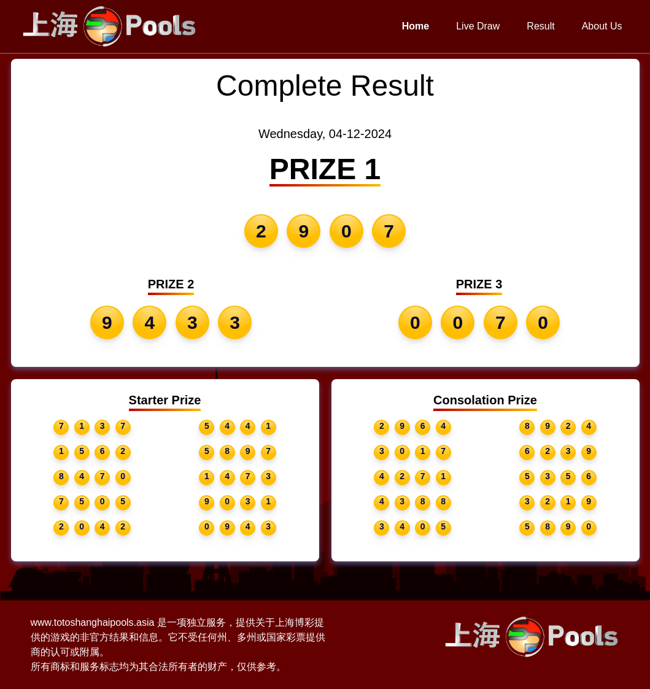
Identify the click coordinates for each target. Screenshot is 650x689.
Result (540, 26)
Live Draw (478, 26)
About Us (602, 26)
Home (415, 26)
